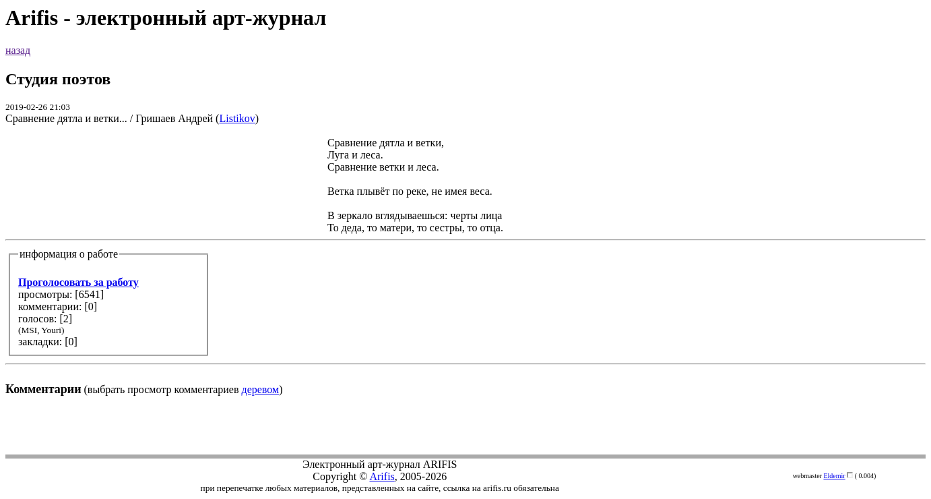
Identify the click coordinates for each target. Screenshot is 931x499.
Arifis (381, 476)
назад (17, 50)
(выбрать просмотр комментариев (465, 266)
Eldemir (834, 475)
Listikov (237, 118)
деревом (261, 389)
